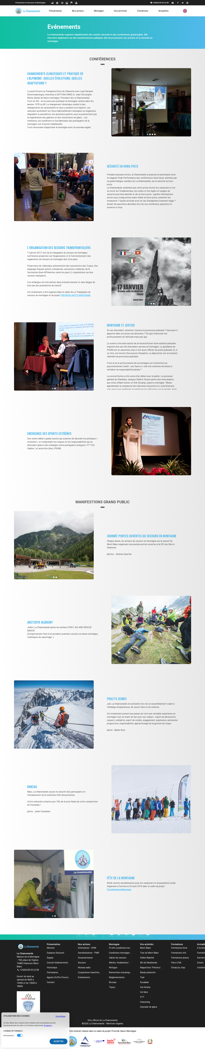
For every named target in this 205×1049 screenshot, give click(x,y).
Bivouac (112, 982)
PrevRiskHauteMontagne (119, 889)
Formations (137, 11)
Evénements (84, 977)
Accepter (58, 1041)
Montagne (102, 11)
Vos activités (119, 11)
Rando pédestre (148, 972)
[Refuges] (57, 3)
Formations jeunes (180, 957)
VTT (142, 997)
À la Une (201, 948)
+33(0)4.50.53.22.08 (29, 970)
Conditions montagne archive (120, 952)
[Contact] (172, 3)
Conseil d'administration (58, 962)
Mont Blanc (145, 948)
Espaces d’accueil (55, 952)
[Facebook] (177, 3)
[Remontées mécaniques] (66, 3)
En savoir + (48, 1025)
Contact (51, 982)
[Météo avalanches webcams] (62, 3)
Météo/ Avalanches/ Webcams (120, 962)
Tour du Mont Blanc (149, 952)
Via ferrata (145, 987)
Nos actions (86, 11)
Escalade (144, 982)
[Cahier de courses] (71, 3)
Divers (200, 962)
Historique (52, 967)
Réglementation (116, 977)
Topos (112, 987)
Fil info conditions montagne (120, 948)
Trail (142, 977)
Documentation (85, 957)
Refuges (113, 967)
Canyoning (145, 1002)
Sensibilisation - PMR (88, 952)
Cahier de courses (117, 957)
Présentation (68, 11)
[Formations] (76, 3)
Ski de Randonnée (148, 962)
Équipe (50, 957)
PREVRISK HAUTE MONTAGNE (75, 295)
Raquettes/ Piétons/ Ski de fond (151, 967)
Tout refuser (60, 1016)
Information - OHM (87, 948)
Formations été (178, 952)
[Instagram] (187, 3)
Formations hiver (179, 948)
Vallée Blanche (147, 957)
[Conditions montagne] (52, 3)
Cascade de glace (148, 1007)
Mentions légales (114, 1023)
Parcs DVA (176, 962)
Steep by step (178, 967)
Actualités (152, 11)
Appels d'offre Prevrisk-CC (58, 977)
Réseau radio (84, 967)
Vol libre (144, 992)
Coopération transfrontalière (89, 972)
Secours (82, 962)
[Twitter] (182, 3)
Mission (51, 948)
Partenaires (52, 972)
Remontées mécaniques (120, 972)
